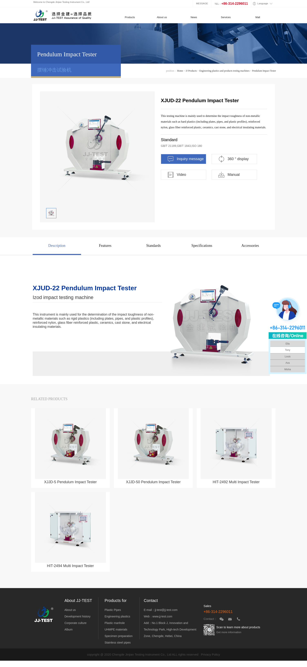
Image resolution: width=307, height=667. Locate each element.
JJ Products (191, 70)
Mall (257, 17)
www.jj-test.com (162, 616)
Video (176, 174)
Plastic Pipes (113, 610)
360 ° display (233, 159)
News (194, 17)
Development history (78, 616)
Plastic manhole (115, 623)
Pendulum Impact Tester (264, 70)
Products (130, 17)
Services (226, 17)
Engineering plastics (117, 616)
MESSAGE (202, 3)
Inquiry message (185, 159)
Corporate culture (76, 623)
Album (69, 629)
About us (162, 17)
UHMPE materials (116, 629)
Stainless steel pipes (118, 642)
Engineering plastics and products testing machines (224, 70)
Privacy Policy (210, 654)
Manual (229, 174)
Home (180, 70)
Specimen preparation (118, 636)
